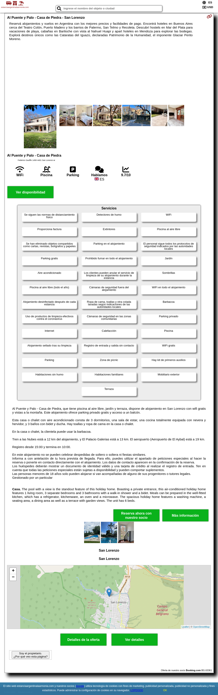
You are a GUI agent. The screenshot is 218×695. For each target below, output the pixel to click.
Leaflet (185, 627)
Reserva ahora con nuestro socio (136, 515)
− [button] (13, 577)
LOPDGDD (137, 690)
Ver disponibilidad (30, 192)
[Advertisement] (109, 73)
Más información (185, 515)
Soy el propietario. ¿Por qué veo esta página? (30, 655)
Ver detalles (134, 640)
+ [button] (13, 571)
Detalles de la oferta (83, 640)
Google (80, 686)
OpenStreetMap (201, 627)
